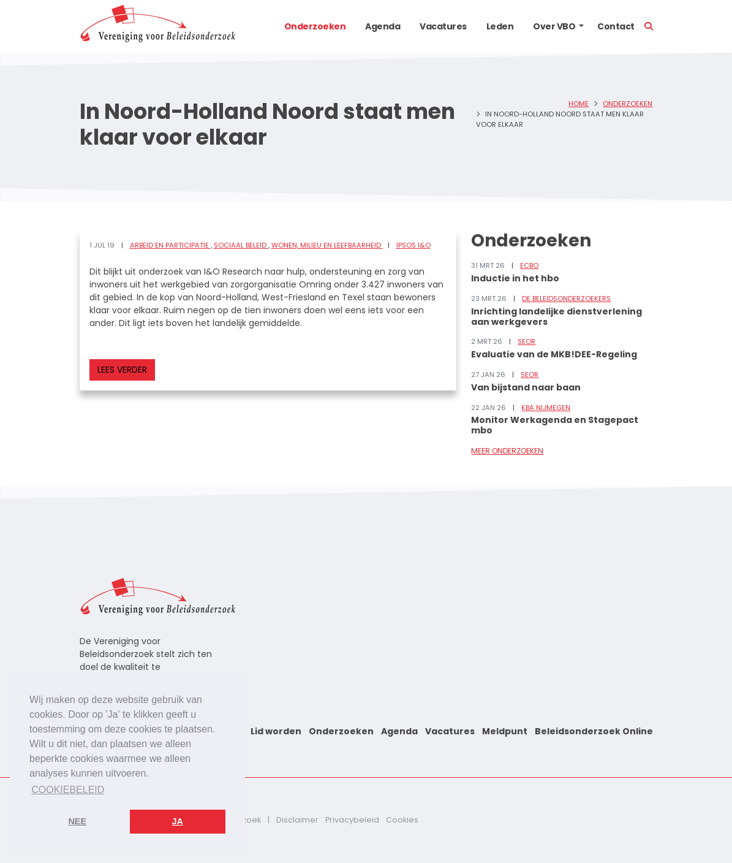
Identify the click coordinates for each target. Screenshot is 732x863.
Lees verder (122, 369)
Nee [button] (77, 821)
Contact (616, 26)
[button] (581, 26)
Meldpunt (504, 731)
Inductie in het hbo (515, 278)
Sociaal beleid (241, 245)
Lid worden (276, 731)
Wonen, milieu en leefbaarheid (327, 245)
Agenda (382, 26)
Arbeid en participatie (170, 245)
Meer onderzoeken (507, 451)
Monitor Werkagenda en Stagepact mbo (554, 425)
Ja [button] (177, 821)
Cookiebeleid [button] (67, 790)
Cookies (402, 820)
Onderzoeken (315, 26)
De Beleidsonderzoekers (566, 298)
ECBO (529, 265)
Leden (500, 26)
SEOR (526, 341)
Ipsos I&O (413, 245)
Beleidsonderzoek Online (594, 731)
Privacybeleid (352, 820)
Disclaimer (297, 820)
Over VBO (554, 26)
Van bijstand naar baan (526, 387)
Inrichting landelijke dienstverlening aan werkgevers (556, 316)
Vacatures (443, 26)
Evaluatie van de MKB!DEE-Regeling (554, 354)
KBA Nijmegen (545, 407)
